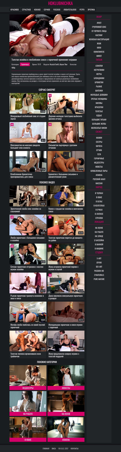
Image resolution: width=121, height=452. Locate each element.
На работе (28, 413)
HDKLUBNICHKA (60, 3)
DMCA (54, 448)
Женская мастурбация (99, 39)
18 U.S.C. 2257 (63, 448)
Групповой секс (99, 26)
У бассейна (99, 240)
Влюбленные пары (99, 170)
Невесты (66, 388)
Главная (46, 448)
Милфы (99, 103)
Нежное (37, 9)
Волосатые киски (99, 127)
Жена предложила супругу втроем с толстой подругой (64, 355)
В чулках (99, 193)
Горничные (25, 64)
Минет (99, 55)
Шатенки (99, 90)
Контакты (74, 448)
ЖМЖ (99, 43)
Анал (99, 22)
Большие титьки (99, 119)
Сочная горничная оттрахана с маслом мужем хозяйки (27, 268)
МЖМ (99, 47)
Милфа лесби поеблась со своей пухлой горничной (28, 326)
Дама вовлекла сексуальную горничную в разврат (66, 297)
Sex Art (99, 266)
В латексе (99, 213)
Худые (99, 115)
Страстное (26, 9)
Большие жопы (99, 123)
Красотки (99, 107)
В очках (99, 209)
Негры (99, 74)
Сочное (47, 9)
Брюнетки (99, 82)
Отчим (99, 150)
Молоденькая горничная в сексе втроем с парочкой (65, 326)
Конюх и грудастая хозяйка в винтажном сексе (66, 210)
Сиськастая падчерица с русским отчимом (63, 146)
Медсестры (27, 388)
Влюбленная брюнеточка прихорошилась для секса (22, 175)
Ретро (82, 9)
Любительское (70, 9)
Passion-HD (99, 270)
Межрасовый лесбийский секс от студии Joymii (28, 117)
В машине (99, 248)
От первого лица (99, 31)
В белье (99, 201)
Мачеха (99, 145)
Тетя (99, 154)
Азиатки (99, 65)
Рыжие (99, 86)
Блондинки (99, 78)
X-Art (99, 258)
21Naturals (99, 274)
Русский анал (99, 179)
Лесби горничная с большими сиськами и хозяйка (27, 239)
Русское (56, 9)
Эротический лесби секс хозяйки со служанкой (26, 210)
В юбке (28, 439)
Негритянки (99, 69)
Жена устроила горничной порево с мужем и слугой (63, 268)
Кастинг (99, 35)
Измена (66, 439)
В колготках (99, 205)
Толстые (99, 111)
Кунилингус (99, 51)
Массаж (99, 183)
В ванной (99, 244)
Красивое (15, 9)
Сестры (99, 141)
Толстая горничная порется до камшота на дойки (65, 239)
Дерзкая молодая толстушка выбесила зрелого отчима (65, 117)
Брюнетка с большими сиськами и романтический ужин (63, 175)
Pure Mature (99, 279)
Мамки (99, 137)
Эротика (91, 9)
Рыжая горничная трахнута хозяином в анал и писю (27, 297)
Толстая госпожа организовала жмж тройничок (26, 355)
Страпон (99, 217)
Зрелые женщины (99, 98)
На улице (99, 236)
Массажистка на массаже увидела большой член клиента (25, 146)
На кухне (66, 413)
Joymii (99, 262)
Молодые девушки (99, 94)
